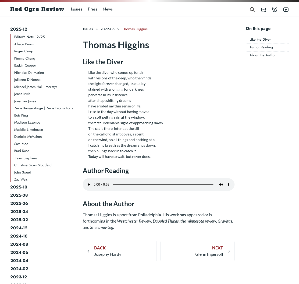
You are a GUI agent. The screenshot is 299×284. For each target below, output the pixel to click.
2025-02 (19, 220)
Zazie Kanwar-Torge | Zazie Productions (43, 108)
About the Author (262, 55)
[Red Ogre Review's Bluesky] (272, 9)
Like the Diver (260, 39)
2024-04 (19, 261)
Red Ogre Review (37, 9)
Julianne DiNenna (27, 79)
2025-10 (18, 187)
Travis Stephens (25, 158)
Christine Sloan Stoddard (33, 165)
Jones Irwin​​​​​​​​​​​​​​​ (22, 93)
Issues (76, 9)
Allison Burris (24, 44)
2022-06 (107, 29)
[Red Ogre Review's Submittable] (260, 9)
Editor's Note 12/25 (29, 36)
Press (92, 9)
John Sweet (22, 172)
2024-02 (19, 269)
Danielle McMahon (28, 136)
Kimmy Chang (24, 58)
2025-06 (19, 203)
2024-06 (19, 252)
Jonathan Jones (25, 101)
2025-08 (19, 195)
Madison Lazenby (27, 122)
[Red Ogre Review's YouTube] (283, 9)
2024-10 (19, 236)
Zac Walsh (21, 179)
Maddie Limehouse (28, 129)
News (108, 9)
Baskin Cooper (25, 65)
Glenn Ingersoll (209, 254)
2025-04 (19, 212)
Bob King (21, 115)
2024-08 (19, 244)
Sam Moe (21, 143)
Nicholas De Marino (29, 72)
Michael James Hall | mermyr (35, 86)
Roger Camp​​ (23, 51)
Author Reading (261, 47)
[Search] (252, 9)
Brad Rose (21, 150)
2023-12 (18, 277)
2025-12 (18, 29)
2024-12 (19, 228)
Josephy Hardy (107, 254)
